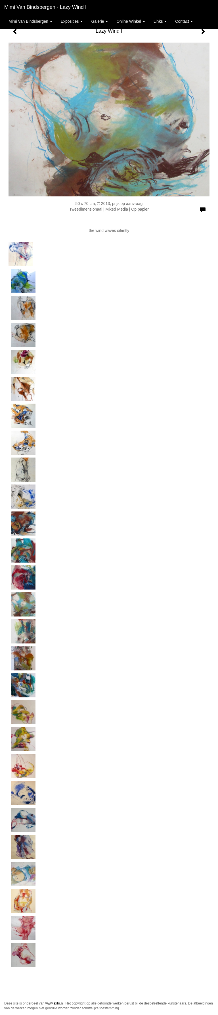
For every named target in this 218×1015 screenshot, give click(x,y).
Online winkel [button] (130, 21)
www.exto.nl (54, 1003)
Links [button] (160, 21)
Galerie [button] (99, 21)
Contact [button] (184, 21)
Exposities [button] (72, 21)
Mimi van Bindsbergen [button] (30, 21)
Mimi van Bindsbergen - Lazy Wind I (45, 7)
